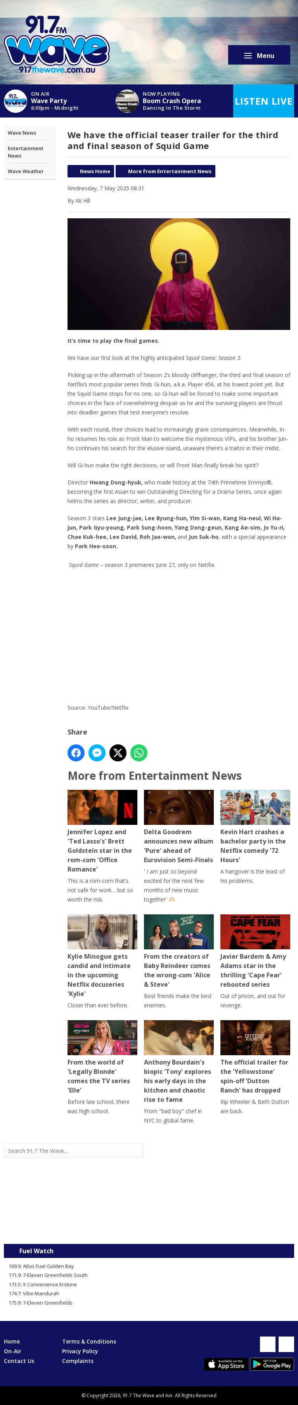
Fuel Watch (36, 1251)
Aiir (169, 1395)
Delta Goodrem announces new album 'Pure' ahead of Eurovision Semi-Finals (179, 827)
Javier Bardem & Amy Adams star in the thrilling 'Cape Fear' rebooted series (255, 952)
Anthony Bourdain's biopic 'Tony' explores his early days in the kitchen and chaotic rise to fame (179, 1062)
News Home (95, 171)
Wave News (22, 132)
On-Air (12, 1351)
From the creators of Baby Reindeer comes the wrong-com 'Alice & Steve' (179, 952)
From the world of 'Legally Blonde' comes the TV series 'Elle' (102, 1058)
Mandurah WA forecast (221, 1228)
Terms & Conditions (89, 1341)
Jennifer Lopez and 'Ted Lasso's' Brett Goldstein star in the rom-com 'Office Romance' (102, 832)
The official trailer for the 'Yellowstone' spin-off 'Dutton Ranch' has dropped (255, 1058)
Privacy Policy (80, 1351)
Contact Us (19, 1361)
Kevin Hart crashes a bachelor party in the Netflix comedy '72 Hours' (255, 827)
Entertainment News (25, 152)
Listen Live (264, 101)
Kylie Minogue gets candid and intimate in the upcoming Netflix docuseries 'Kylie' (102, 956)
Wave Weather (26, 171)
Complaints (78, 1361)
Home (12, 1341)
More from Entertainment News (169, 171)
